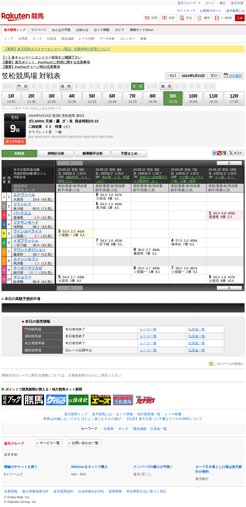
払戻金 (51, 38)
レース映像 (173, 414)
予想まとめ (129, 153)
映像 (143, 38)
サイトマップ (186, 11)
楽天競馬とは (235, 11)
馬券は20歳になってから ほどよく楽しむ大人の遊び (82, 419)
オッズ (37, 38)
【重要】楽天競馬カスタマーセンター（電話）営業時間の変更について (57, 49)
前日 (173, 75)
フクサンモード (25, 222)
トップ (8, 38)
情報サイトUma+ (142, 30)
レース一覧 (148, 329)
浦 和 (66, 86)
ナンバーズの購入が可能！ (153, 467)
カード (210, 3)
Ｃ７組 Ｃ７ (226, 177)
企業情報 (10, 491)
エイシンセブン (25, 259)
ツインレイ (22, 204)
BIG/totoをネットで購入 (89, 467)
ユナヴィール (24, 195)
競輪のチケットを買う (20, 467)
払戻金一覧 (196, 329)
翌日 (213, 75)
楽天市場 (237, 3)
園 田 (166, 86)
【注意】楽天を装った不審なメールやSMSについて (163, 419)
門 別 (22, 86)
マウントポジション (29, 250)
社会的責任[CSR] (91, 491)
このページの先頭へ (229, 364)
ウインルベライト (27, 231)
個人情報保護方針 (35, 491)
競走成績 (67, 38)
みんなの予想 (61, 30)
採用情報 (115, 491)
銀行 (223, 3)
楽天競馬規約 (63, 491)
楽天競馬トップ (14, 30)
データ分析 (107, 38)
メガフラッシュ (25, 240)
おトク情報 (101, 30)
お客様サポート (210, 11)
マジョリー (22, 277)
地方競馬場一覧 (149, 414)
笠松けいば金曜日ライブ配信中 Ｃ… (150, 178)
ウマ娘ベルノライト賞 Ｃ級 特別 (187, 178)
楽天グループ (187, 3)
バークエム (22, 213)
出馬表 (23, 38)
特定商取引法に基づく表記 (146, 491)
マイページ (38, 30)
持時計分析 (56, 153)
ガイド (119, 30)
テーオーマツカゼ (27, 268)
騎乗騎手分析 (93, 153)
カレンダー (127, 38)
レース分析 (86, 38)
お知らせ (82, 30)
